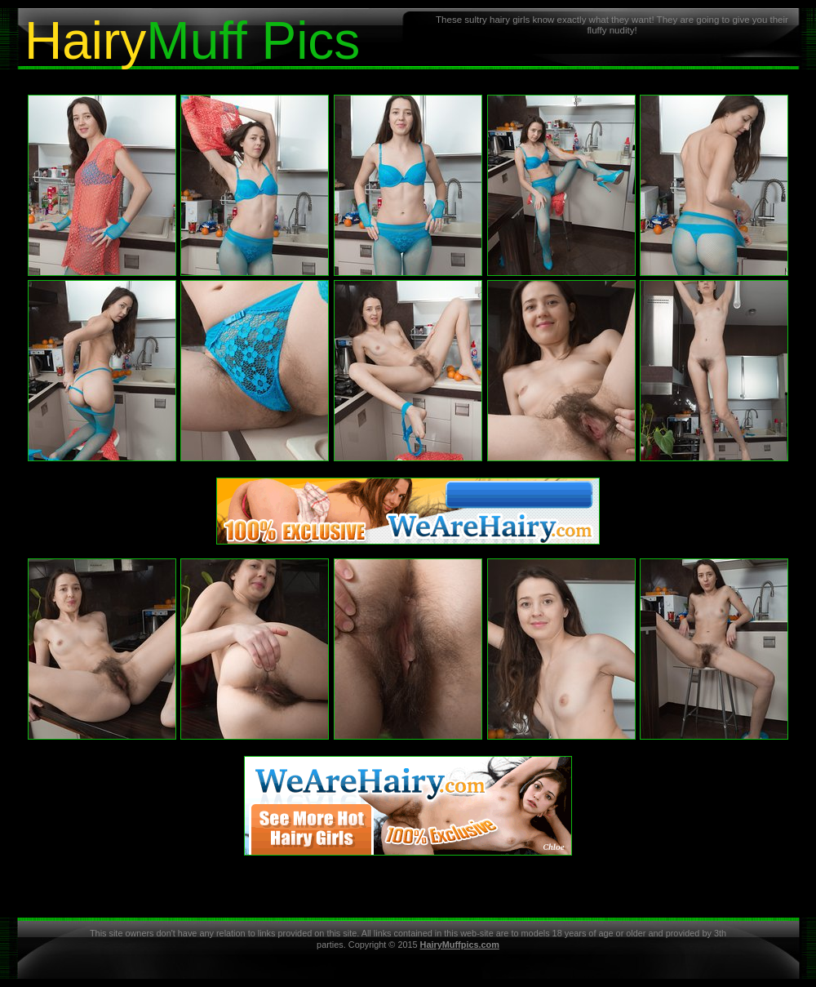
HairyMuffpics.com (459, 944)
